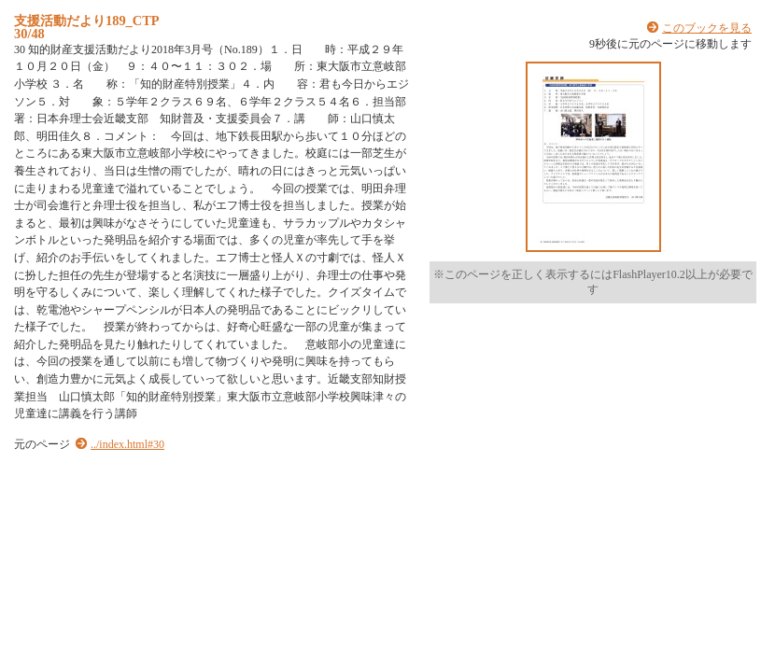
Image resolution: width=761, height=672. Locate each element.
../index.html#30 (127, 444)
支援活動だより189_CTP (87, 20)
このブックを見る (707, 28)
